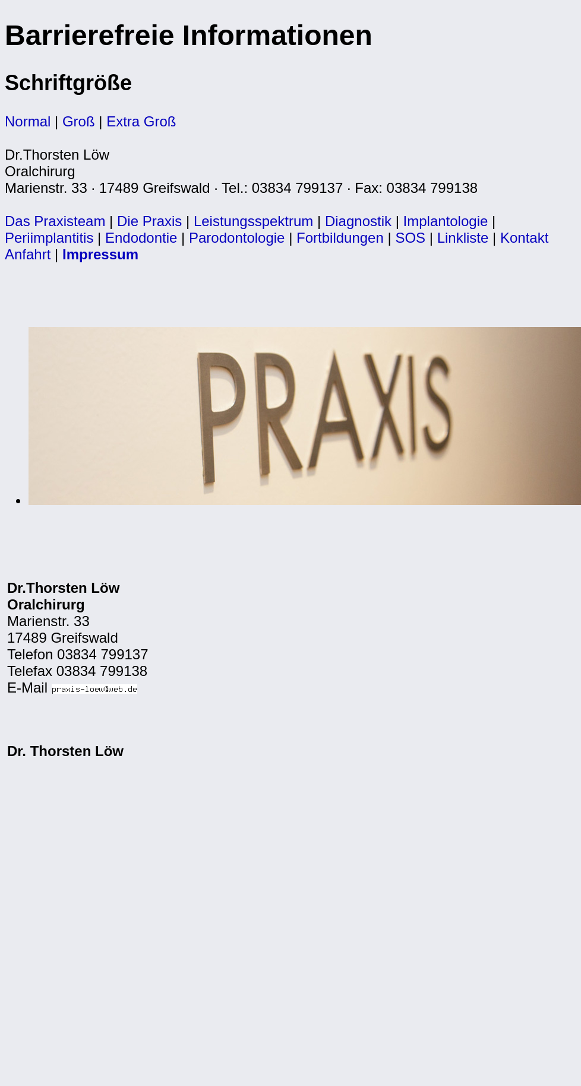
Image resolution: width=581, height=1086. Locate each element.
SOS (410, 238)
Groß (78, 121)
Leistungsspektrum (253, 221)
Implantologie (445, 221)
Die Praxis (149, 221)
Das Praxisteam (55, 221)
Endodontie (141, 238)
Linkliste (463, 238)
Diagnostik (358, 221)
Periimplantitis (49, 238)
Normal (27, 121)
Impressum (100, 254)
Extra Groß (141, 121)
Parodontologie (237, 238)
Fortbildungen (340, 238)
